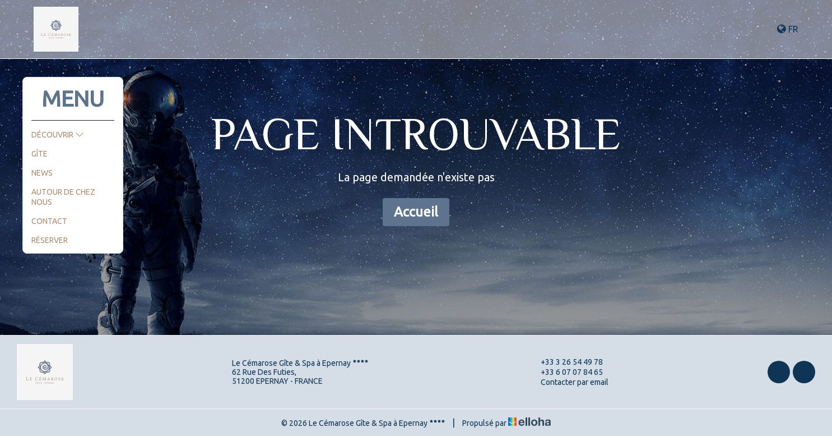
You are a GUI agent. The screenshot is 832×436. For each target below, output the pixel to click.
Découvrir (57, 134)
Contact (49, 221)
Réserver (49, 240)
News (42, 172)
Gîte (39, 153)
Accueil (416, 211)
